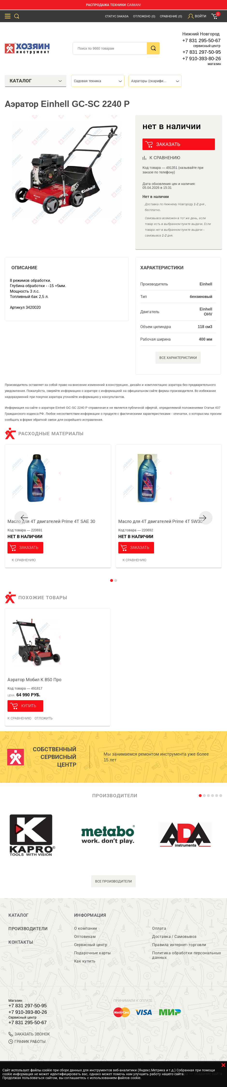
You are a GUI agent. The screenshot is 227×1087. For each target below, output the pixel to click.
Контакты (20, 942)
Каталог (18, 915)
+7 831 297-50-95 (202, 52)
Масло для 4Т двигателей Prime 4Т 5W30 (160, 521)
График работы (27, 1041)
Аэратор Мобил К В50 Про (34, 679)
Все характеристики (178, 358)
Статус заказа (117, 16)
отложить (44, 718)
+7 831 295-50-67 (201, 40)
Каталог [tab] (36, 80)
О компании (85, 928)
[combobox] (97, 81)
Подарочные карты (92, 953)
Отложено (144, 16)
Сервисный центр (90, 945)
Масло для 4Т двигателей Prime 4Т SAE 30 (51, 521)
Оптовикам (85, 937)
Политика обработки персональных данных (186, 955)
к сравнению (164, 157)
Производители (28, 928)
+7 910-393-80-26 (201, 58)
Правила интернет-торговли (179, 945)
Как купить (85, 961)
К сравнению (24, 560)
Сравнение (171, 16)
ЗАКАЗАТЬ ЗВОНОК (29, 1034)
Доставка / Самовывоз (174, 937)
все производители (113, 881)
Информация (90, 915)
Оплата (159, 928)
